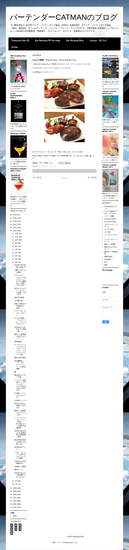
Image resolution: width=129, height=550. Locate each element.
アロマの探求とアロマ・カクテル (110, 212)
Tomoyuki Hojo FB (20, 40)
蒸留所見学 (108, 256)
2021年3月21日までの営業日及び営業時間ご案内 (20, 434)
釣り (106, 262)
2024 (15, 221)
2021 (15, 231)
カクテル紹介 (109, 229)
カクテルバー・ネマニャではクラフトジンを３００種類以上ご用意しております (20, 280)
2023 (15, 224)
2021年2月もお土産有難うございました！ (20, 475)
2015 (15, 504)
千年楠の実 (18, 301)
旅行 (106, 265)
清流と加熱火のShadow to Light (20, 306)
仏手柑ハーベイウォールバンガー (20, 395)
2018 (15, 494)
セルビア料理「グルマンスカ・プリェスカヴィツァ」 (20, 321)
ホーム (64, 177)
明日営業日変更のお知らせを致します (20, 442)
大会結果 (107, 259)
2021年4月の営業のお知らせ (20, 266)
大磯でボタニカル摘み (20, 271)
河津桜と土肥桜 (20, 466)
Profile (14, 47)
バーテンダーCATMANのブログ (64, 17)
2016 (15, 501)
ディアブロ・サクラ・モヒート (20, 313)
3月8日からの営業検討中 (20, 462)
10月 (17, 240)
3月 (16, 262)
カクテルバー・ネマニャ (47, 166)
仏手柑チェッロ (20, 400)
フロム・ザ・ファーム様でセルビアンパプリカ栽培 (20, 455)
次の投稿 (36, 177)
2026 (15, 215)
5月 (16, 256)
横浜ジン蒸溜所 (110, 244)
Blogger (75, 542)
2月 (16, 481)
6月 (16, 253)
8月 (16, 246)
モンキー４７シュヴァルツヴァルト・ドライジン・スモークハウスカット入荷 (20, 349)
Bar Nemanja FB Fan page (47, 40)
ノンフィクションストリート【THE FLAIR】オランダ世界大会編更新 (20, 423)
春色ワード (18, 470)
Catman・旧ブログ (98, 41)
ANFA (14, 516)
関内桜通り (18, 341)
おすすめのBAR (110, 219)
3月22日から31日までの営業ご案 (20, 329)
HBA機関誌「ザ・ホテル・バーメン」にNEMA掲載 (20, 365)
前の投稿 (92, 177)
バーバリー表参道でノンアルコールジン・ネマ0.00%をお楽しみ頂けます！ (20, 385)
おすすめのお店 (110, 222)
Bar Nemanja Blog (75, 40)
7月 (16, 249)
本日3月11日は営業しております (20, 405)
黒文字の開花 (19, 297)
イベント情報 (109, 216)
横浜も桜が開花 (20, 358)
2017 (15, 498)
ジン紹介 (107, 232)
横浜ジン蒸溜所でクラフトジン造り (20, 413)
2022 (15, 227)
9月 (16, 243)
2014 (15, 507)
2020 (15, 488)
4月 (16, 259)
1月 (16, 484)
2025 (15, 218)
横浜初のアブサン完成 (20, 376)
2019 (15, 491)
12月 (17, 233)
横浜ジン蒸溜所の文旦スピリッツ (20, 336)
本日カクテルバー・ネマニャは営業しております (20, 291)
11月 (17, 237)
